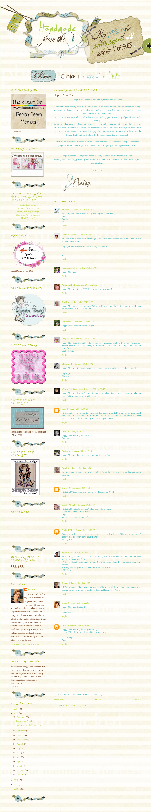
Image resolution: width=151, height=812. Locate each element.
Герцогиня (67, 268)
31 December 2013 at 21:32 (85, 285)
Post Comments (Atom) (76, 705)
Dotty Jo (66, 451)
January (20, 774)
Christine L (67, 364)
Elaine (31, 589)
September (21, 739)
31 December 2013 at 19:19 (82, 209)
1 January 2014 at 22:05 (84, 530)
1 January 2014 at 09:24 (83, 364)
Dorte (64, 431)
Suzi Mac (66, 302)
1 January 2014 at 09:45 (94, 389)
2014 (16, 709)
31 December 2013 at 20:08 (85, 268)
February (21, 770)
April (19, 761)
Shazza (65, 583)
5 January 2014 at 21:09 (78, 625)
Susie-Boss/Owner (28, 205)
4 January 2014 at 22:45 (78, 602)
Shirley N (66, 488)
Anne (64, 625)
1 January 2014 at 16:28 (80, 468)
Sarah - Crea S (69, 505)
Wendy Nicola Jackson (72, 389)
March (20, 766)
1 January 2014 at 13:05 (78, 431)
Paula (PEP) (67, 530)
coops (64, 602)
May (19, 757)
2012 (16, 780)
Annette (65, 209)
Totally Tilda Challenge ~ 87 (28, 725)
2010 (16, 789)
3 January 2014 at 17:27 (79, 583)
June (19, 752)
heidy (64, 552)
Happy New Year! (24, 720)
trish (64, 409)
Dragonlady (67, 338)
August (20, 744)
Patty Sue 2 (67, 321)
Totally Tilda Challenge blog (26, 198)
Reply (64, 225)
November (21, 730)
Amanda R (67, 285)
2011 (16, 784)
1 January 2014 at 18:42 (82, 488)
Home (98, 699)
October (20, 735)
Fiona (64, 234)
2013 (16, 713)
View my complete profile (25, 645)
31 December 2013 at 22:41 (83, 302)
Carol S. (65, 468)
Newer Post (59, 699)
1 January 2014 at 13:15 (81, 451)
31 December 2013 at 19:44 (80, 234)
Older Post (136, 699)
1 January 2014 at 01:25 (83, 321)
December (21, 717)
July (19, 748)
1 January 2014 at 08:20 (84, 338)
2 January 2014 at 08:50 (78, 552)
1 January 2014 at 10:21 (77, 409)
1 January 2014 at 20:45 (87, 505)
